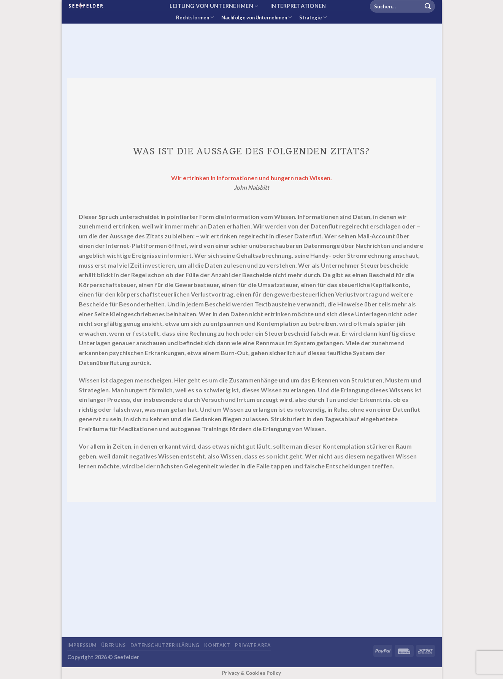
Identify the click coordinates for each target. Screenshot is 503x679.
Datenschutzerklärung (165, 645)
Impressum (82, 645)
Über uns (113, 645)
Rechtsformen (195, 17)
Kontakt (217, 645)
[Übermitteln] (427, 6)
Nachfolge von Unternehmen (256, 17)
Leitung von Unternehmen (214, 6)
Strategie (313, 17)
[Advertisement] (251, 55)
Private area (253, 645)
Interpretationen (298, 6)
